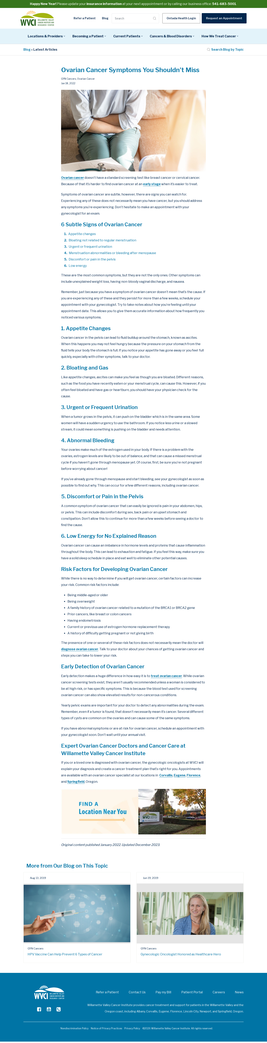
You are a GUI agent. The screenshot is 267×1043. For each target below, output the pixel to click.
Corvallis (166, 777)
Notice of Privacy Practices (106, 1029)
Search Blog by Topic (225, 51)
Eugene (180, 777)
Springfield (76, 783)
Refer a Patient (85, 18)
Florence (194, 777)
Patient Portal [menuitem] (192, 994)
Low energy (78, 267)
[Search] (132, 18)
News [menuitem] (239, 994)
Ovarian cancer (73, 179)
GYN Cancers (68, 80)
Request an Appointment (224, 18)
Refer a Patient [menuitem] (107, 994)
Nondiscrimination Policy (74, 1029)
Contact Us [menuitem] (137, 994)
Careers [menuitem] (219, 994)
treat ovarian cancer (167, 677)
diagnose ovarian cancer (80, 651)
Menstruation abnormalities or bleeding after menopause (112, 254)
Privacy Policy (132, 1029)
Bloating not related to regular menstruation (102, 242)
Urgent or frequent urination (90, 248)
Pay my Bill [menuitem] (163, 994)
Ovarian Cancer (86, 80)
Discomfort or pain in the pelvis (92, 261)
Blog (105, 18)
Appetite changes (82, 235)
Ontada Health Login (181, 18)
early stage (152, 185)
